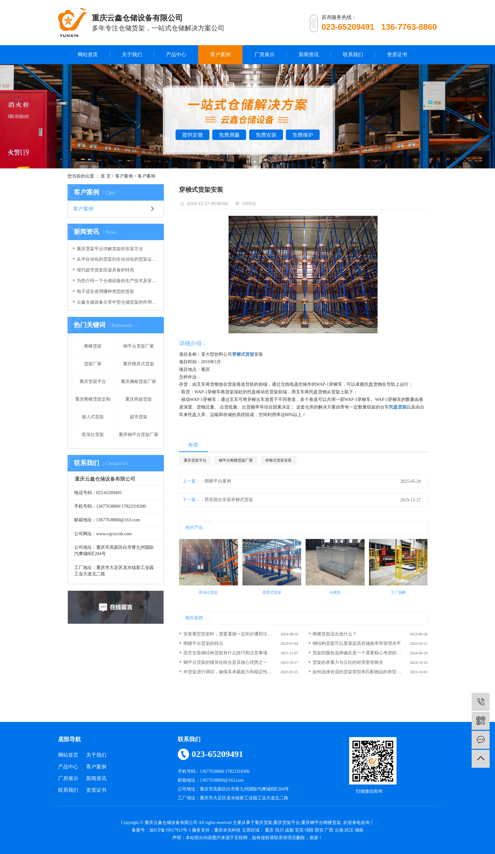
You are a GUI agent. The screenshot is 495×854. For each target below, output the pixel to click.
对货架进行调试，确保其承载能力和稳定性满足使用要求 (238, 671)
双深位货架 (93, 434)
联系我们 (353, 54)
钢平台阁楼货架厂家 (236, 460)
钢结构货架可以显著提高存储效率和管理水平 (357, 643)
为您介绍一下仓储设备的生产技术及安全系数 (118, 280)
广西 (329, 830)
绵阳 (309, 830)
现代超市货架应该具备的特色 (105, 270)
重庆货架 (263, 822)
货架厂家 (93, 363)
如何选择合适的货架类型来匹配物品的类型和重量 (361, 671)
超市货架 (138, 417)
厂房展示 (264, 54)
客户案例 (220, 54)
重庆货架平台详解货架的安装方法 (110, 248)
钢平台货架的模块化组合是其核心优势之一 (225, 662)
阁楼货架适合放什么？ (335, 634)
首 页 (106, 176)
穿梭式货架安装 (278, 460)
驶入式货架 (93, 417)
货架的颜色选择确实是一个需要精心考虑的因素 (359, 653)
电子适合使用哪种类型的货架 (105, 291)
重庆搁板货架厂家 (138, 381)
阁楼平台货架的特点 (203, 643)
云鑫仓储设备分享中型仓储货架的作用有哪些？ (118, 302)
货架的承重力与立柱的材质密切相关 (348, 662)
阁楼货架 (93, 346)
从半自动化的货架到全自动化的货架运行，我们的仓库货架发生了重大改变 (118, 259)
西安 (319, 830)
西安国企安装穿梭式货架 (229, 499)
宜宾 (299, 830)
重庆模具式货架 (138, 363)
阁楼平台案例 (218, 481)
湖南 (359, 830)
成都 (289, 830)
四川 (279, 830)
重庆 (269, 830)
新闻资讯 (309, 54)
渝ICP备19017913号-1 (170, 830)
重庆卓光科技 (227, 830)
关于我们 (132, 54)
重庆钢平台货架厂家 (138, 434)
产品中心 (176, 54)
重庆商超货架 (138, 399)
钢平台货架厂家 (138, 346)
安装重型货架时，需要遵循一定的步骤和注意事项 (232, 634)
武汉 (348, 830)
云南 (339, 830)
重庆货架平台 (93, 381)
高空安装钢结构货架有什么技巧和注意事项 (225, 653)
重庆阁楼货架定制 (92, 399)
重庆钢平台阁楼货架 (321, 822)
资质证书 (397, 54)
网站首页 (88, 54)
